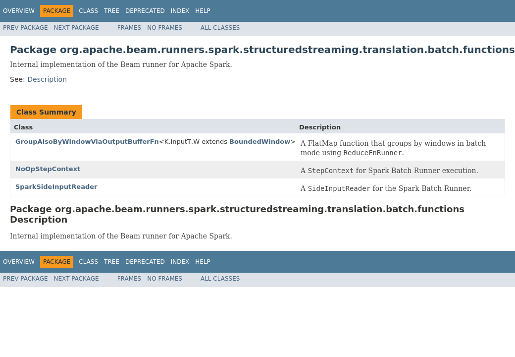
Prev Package (25, 27)
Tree (111, 10)
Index (180, 10)
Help (202, 10)
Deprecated (145, 10)
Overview (19, 10)
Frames (129, 27)
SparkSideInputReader (56, 186)
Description (47, 79)
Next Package (76, 27)
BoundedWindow (259, 141)
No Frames (164, 27)
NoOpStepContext (47, 169)
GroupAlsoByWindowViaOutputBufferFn (87, 141)
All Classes (220, 27)
